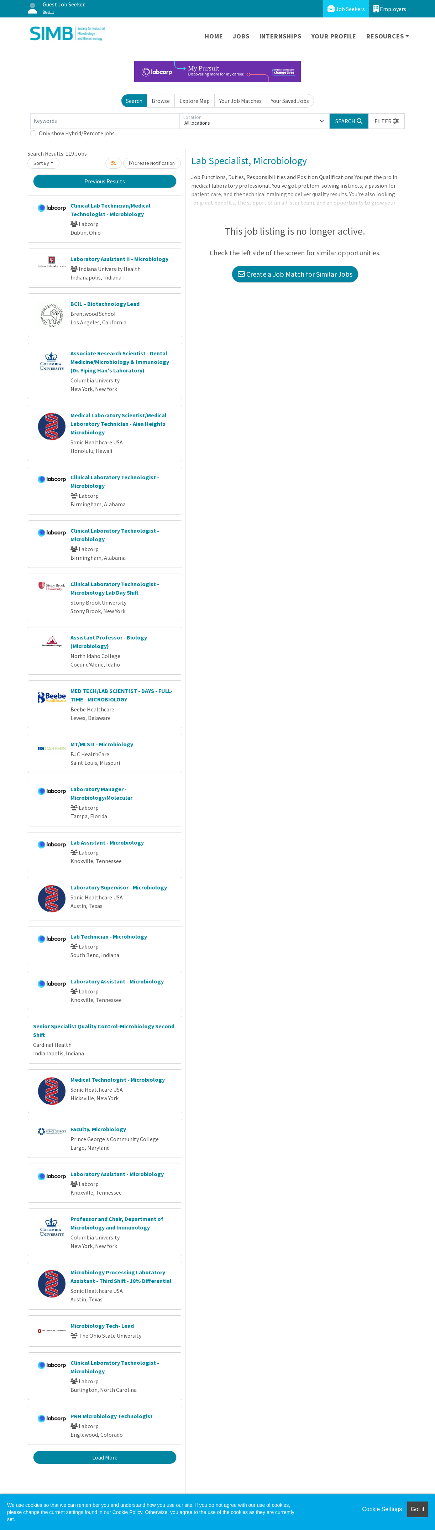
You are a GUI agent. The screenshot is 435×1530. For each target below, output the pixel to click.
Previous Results (104, 181)
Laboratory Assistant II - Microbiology (119, 258)
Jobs (241, 36)
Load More (104, 1457)
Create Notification (152, 163)
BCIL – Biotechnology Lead (105, 303)
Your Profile (334, 36)
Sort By (41, 163)
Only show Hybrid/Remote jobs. (77, 133)
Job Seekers (346, 8)
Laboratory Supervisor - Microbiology (118, 887)
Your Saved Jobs (290, 100)
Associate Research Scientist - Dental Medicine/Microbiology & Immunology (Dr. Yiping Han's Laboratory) (119, 362)
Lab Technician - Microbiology (108, 936)
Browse (161, 100)
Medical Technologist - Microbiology (117, 1079)
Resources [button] (385, 36)
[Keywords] (105, 121)
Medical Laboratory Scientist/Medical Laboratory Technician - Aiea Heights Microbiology (118, 424)
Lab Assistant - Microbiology (107, 842)
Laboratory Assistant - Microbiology (117, 981)
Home (214, 36)
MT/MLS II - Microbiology (101, 744)
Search (134, 100)
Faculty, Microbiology (98, 1129)
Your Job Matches (240, 100)
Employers (389, 8)
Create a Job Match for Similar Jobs (295, 274)
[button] (386, 121)
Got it (417, 1509)
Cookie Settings (382, 1509)
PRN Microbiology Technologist (111, 1416)
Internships (281, 36)
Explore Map (194, 100)
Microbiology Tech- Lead (102, 1325)
